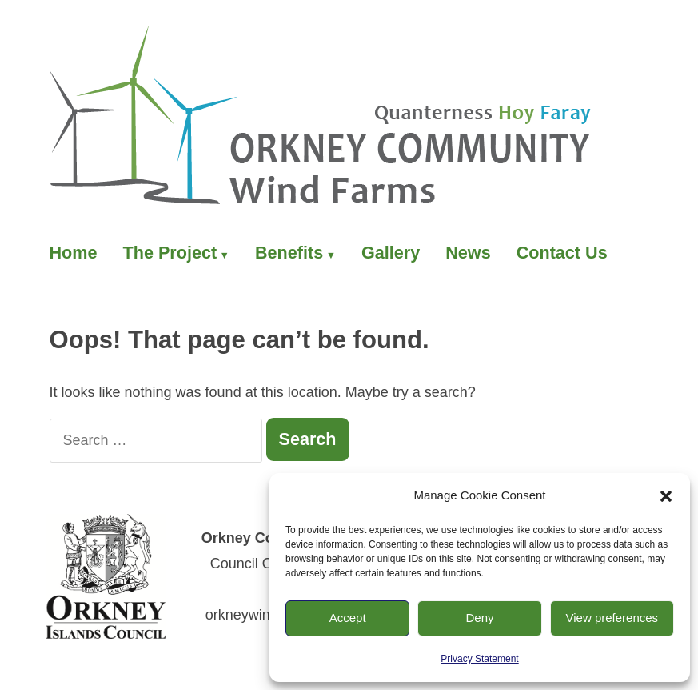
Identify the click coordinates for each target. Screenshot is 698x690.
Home (74, 253)
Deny (479, 617)
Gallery (390, 253)
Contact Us (562, 253)
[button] (666, 496)
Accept (347, 617)
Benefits (289, 253)
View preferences (612, 617)
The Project (170, 253)
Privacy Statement (479, 658)
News (467, 253)
